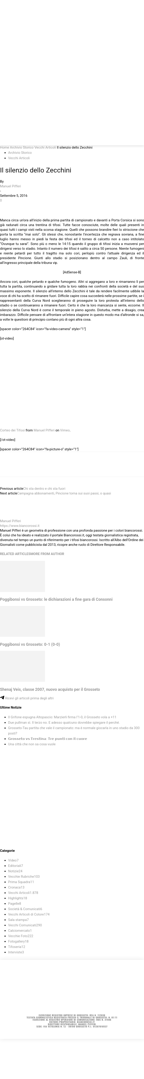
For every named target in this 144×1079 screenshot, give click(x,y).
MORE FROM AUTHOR (47, 554)
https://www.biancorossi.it (20, 526)
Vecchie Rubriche (24, 877)
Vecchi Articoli (45, 147)
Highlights (17, 898)
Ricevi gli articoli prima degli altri (27, 698)
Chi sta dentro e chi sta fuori (44, 489)
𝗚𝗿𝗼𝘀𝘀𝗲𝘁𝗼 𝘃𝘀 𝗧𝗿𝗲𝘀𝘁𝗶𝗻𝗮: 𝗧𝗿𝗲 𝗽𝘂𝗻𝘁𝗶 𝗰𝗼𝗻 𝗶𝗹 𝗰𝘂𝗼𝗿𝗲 (47, 739)
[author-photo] (11, 516)
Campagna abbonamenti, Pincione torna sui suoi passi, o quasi (64, 493)
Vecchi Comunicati (25, 925)
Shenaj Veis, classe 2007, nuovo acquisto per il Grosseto (50, 689)
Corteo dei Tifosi (12, 430)
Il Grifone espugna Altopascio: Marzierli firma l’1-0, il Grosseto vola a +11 (62, 717)
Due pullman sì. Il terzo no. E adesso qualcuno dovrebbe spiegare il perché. (64, 723)
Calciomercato (20, 931)
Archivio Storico (22, 147)
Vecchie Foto (20, 936)
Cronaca (16, 887)
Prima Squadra (21, 882)
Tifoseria (16, 947)
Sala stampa (18, 920)
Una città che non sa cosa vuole (32, 744)
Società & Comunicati (25, 909)
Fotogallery (18, 941)
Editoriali (15, 866)
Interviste (16, 952)
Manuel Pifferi (10, 186)
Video (13, 860)
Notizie (15, 871)
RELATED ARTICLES (15, 554)
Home (4, 147)
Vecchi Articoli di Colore (29, 914)
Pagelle (14, 904)
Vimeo (65, 430)
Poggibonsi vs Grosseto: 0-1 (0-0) (30, 644)
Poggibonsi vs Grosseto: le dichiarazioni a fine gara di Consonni (56, 599)
